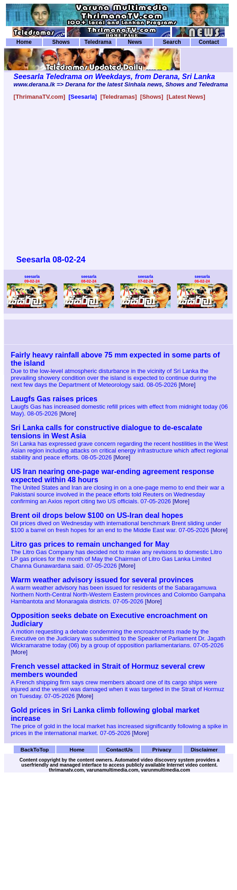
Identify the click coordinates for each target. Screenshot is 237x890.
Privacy (162, 749)
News (135, 42)
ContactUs (119, 749)
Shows (61, 42)
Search (172, 42)
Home (24, 42)
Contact (209, 42)
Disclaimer (204, 749)
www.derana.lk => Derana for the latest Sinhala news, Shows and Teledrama (121, 84)
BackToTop (35, 749)
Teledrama (97, 42)
